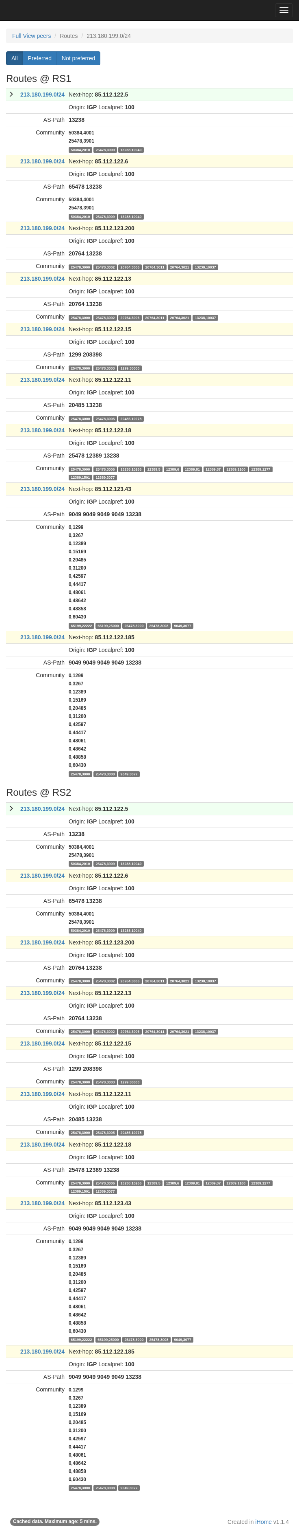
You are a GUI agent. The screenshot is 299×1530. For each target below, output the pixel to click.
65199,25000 (108, 625)
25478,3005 (105, 418)
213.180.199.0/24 (42, 94)
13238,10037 (205, 267)
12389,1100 (235, 469)
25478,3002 (105, 267)
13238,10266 (130, 469)
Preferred (40, 58)
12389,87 (213, 469)
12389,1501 (80, 477)
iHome (264, 1522)
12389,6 (172, 469)
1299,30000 (129, 368)
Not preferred (78, 58)
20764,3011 (155, 267)
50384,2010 (80, 149)
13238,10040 (130, 149)
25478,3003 (105, 368)
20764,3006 (129, 267)
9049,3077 (182, 625)
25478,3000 (80, 267)
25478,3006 (105, 469)
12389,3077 (105, 477)
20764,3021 (179, 267)
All (14, 58)
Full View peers (31, 36)
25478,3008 (158, 625)
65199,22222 (81, 625)
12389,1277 (260, 469)
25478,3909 (105, 149)
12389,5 (153, 469)
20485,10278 (130, 418)
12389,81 (192, 469)
